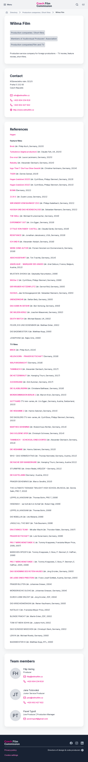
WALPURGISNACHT (18, 363)
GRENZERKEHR (16, 299)
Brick (12, 146)
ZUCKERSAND (16, 382)
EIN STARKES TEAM (19, 529)
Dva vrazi (14, 157)
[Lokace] (13, 12)
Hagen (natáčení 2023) (20, 179)
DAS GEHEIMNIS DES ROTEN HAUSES (26, 571)
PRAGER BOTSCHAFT (19, 536)
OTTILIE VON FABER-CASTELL (23, 229)
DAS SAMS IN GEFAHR (19, 306)
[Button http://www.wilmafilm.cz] (22, 110)
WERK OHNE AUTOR (19, 248)
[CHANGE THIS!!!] (6, 12)
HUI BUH (13, 293)
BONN (12, 190)
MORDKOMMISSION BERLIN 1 (23, 395)
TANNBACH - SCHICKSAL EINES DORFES (28, 440)
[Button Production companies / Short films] (27, 32)
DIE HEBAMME (16, 449)
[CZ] (83, 4)
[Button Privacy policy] (10, 750)
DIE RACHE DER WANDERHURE (23, 462)
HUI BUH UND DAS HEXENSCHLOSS (25, 209)
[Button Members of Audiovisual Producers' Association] (34, 38)
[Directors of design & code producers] (66, 750)
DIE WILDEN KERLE (18, 312)
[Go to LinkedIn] (82, 743)
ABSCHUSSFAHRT (18, 258)
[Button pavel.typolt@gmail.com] (35, 719)
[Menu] (7, 4)
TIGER (12, 174)
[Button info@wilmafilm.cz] (20, 95)
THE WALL (14, 216)
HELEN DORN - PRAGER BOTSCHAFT (26, 356)
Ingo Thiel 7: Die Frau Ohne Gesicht (25, 168)
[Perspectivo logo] (12, 744)
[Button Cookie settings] (11, 755)
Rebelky (13, 163)
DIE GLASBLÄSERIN (18, 388)
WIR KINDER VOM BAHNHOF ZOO (24, 203)
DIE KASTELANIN (17, 475)
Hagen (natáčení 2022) (20, 185)
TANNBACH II (16, 369)
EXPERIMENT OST (18, 222)
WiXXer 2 (14, 280)
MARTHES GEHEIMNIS (19, 427)
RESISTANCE (15, 235)
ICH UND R (14, 242)
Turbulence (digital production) (23, 152)
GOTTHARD (15, 401)
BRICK (13, 350)
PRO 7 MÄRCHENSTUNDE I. (22, 562)
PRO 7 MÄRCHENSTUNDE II (22, 542)
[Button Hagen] (13, 134)
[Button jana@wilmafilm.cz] (33, 698)
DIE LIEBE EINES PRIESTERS (22, 578)
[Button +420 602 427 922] (20, 105)
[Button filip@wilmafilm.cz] (33, 677)
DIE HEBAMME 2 (17, 411)
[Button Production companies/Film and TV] (27, 44)
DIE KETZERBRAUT (18, 375)
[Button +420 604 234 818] (20, 100)
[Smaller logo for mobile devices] (44, 6)
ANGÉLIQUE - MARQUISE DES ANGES (26, 264)
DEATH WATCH (16, 319)
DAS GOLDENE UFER (19, 433)
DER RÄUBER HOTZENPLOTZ (23, 286)
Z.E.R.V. (13, 197)
